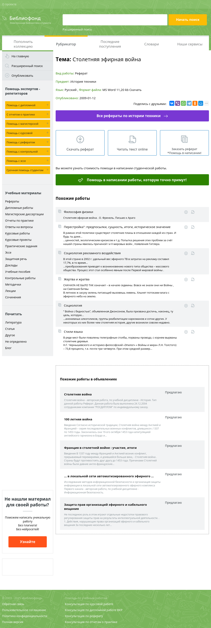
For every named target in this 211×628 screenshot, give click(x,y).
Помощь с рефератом (21, 142)
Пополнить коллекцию (23, 44)
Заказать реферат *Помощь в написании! (185, 151)
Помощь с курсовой (20, 133)
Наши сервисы (189, 44)
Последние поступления (110, 44)
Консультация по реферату (84, 616)
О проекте (9, 4)
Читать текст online (132, 149)
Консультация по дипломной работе (90, 610)
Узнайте (27, 541)
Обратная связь (13, 604)
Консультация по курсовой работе (89, 604)
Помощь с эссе (16, 161)
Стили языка (73, 331)
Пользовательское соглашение (24, 610)
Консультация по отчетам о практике (91, 622)
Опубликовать (22, 75)
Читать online (193, 212)
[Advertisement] (27, 423)
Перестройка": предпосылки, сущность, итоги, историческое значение (117, 227)
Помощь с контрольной (22, 151)
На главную (20, 56)
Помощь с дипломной (21, 105)
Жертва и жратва (76, 279)
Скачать (135, 90)
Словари (151, 44)
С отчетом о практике (21, 114)
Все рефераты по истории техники (129, 115)
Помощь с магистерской (22, 124)
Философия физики (78, 212)
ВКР (119, 610)
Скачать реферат (80, 149)
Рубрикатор (66, 44)
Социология (73, 305)
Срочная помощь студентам (25, 170)
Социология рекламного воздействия (92, 253)
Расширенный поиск (77, 29)
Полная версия (12, 622)
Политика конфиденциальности (24, 616)
